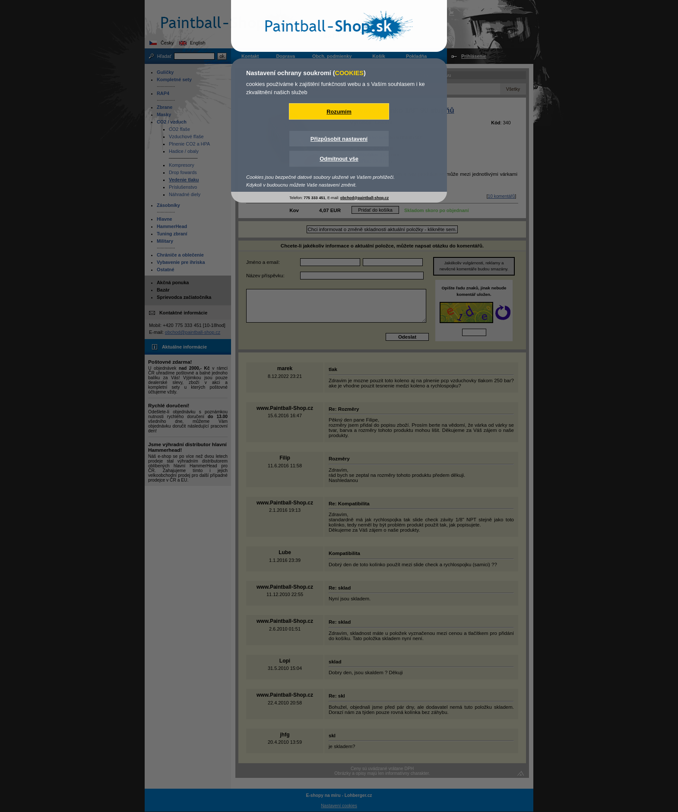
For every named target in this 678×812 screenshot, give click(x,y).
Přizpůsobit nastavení (339, 139)
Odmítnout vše (339, 158)
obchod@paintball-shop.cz (364, 198)
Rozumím (339, 111)
